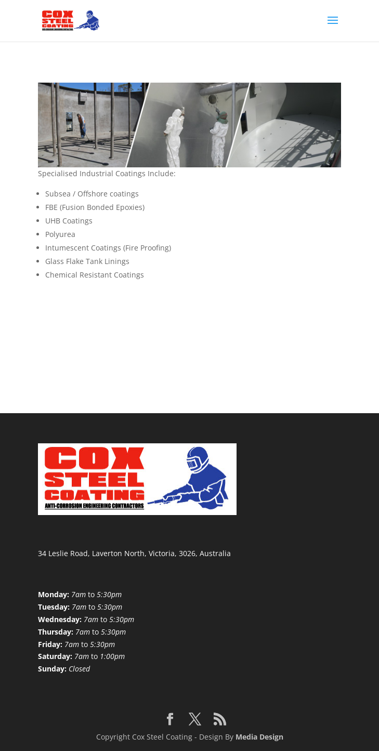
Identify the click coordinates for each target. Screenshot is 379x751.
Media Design (259, 737)
